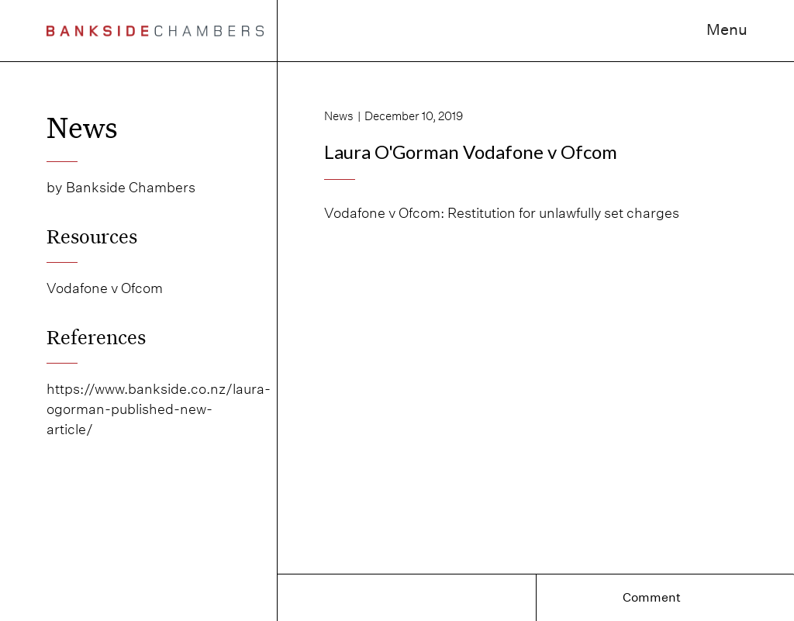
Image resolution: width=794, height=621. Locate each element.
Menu (726, 29)
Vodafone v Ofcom (105, 288)
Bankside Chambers (130, 187)
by (54, 187)
